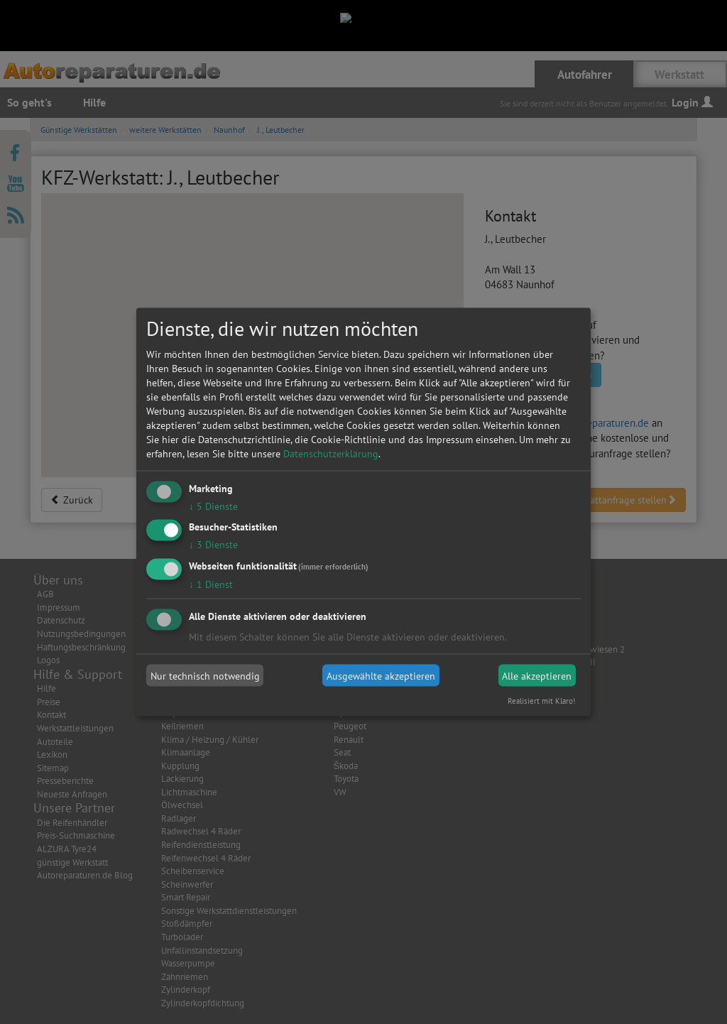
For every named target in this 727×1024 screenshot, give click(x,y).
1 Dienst (211, 584)
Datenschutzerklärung (330, 453)
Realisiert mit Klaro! (541, 701)
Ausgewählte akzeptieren (381, 675)
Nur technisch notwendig (205, 675)
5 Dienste (213, 505)
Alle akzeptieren (537, 675)
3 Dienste (213, 544)
